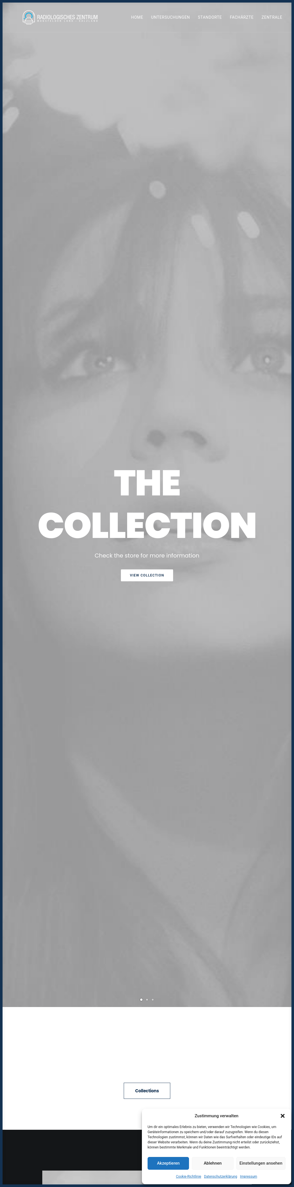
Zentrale (272, 19)
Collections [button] (147, 301)
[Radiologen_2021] (62, 19)
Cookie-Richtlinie (188, 1176)
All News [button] (147, 963)
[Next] (278, 132)
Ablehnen (213, 1163)
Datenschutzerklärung (220, 1176)
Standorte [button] (210, 19)
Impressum (248, 1176)
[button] (282, 1116)
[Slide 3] (153, 210)
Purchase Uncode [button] (147, 495)
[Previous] (15, 132)
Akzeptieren (168, 1163)
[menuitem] (139, 19)
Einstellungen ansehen (261, 1163)
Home (137, 19)
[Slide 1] (141, 210)
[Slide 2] (147, 210)
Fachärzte (242, 19)
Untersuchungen (170, 19)
